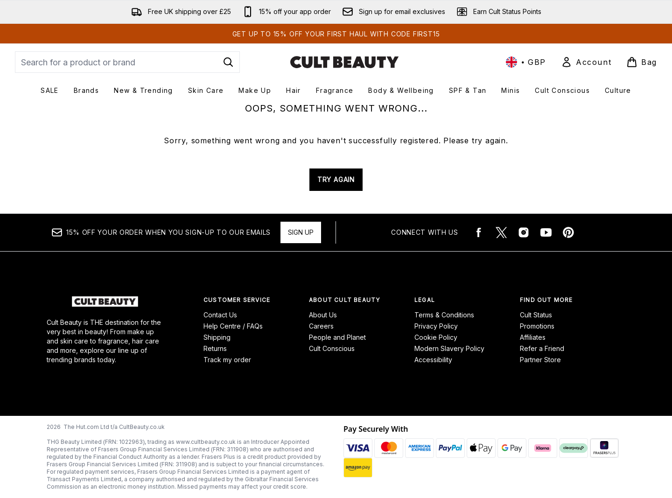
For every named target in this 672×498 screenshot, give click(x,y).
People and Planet (337, 337)
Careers (321, 326)
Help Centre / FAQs (233, 326)
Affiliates (533, 337)
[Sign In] (586, 62)
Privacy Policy (436, 326)
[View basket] (641, 62)
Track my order (227, 360)
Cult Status (536, 315)
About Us (323, 315)
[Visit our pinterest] (568, 232)
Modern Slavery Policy (449, 348)
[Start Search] (228, 62)
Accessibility (433, 360)
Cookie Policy (435, 337)
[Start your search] (127, 62)
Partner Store (540, 360)
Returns (215, 348)
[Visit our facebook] (479, 232)
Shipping (217, 337)
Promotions (537, 326)
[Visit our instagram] (523, 232)
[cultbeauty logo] (344, 62)
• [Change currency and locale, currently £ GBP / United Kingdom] (526, 62)
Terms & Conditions (444, 315)
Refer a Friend (542, 348)
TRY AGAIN (336, 179)
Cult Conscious (332, 348)
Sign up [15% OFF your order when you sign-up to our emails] (301, 232)
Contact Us (220, 315)
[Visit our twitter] (501, 232)
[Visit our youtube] (546, 232)
